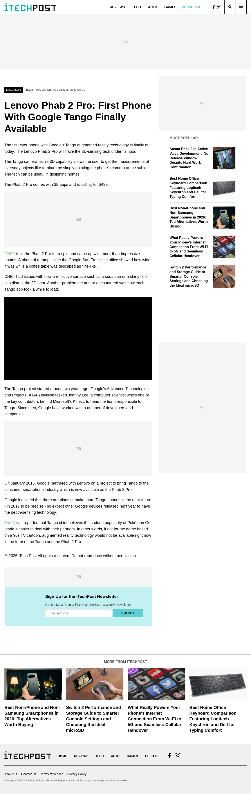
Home (62, 756)
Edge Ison (13, 89)
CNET (9, 254)
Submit (128, 613)
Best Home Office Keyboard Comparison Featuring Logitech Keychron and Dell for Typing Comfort (188, 188)
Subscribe (191, 7)
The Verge (13, 522)
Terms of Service (51, 774)
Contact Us (28, 774)
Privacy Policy (76, 774)
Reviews (117, 7)
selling (86, 184)
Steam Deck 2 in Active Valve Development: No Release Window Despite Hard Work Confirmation (189, 158)
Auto (152, 7)
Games (170, 7)
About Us (10, 774)
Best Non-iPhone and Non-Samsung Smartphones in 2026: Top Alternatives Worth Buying (189, 217)
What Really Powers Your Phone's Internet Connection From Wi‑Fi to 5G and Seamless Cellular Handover (189, 247)
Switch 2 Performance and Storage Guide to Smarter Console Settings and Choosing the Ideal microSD (189, 276)
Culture (152, 756)
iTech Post (27, 556)
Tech (136, 7)
